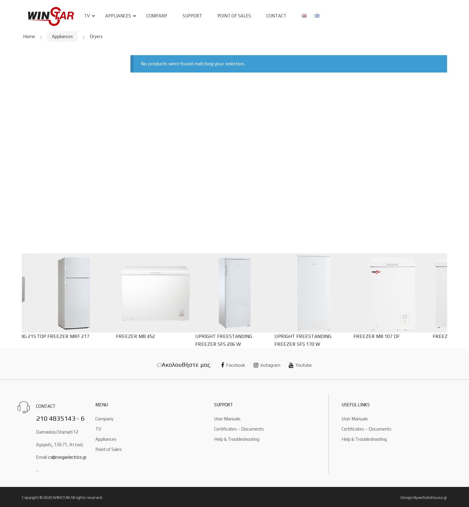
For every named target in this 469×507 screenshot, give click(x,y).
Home (29, 36)
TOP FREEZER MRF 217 (63, 336)
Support (192, 15)
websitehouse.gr (432, 497)
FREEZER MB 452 (135, 336)
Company (156, 15)
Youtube (300, 365)
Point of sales (234, 15)
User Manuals (227, 418)
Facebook (233, 365)
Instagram (267, 365)
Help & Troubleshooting (236, 439)
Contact (276, 15)
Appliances (118, 15)
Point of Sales (108, 449)
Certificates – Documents (239, 428)
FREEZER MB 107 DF (377, 336)
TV (87, 15)
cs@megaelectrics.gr (67, 457)
